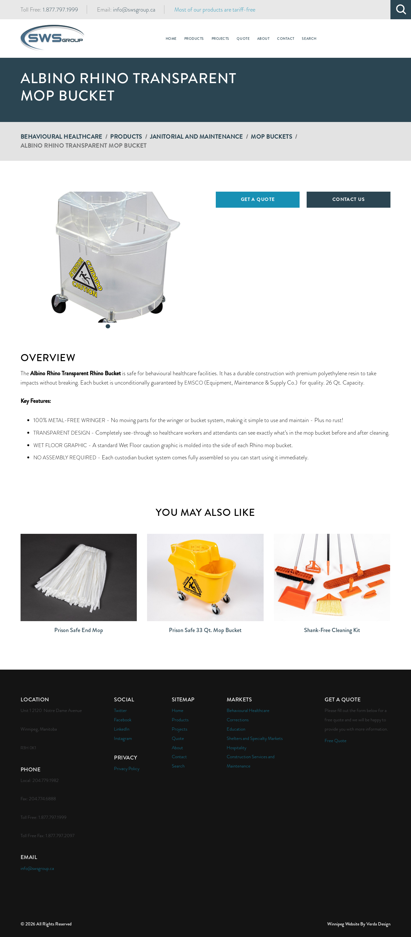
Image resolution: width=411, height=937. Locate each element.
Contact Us (348, 199)
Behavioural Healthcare (61, 137)
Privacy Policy (126, 768)
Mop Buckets (271, 137)
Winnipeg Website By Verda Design (358, 924)
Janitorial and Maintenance (196, 137)
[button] (108, 257)
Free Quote (335, 740)
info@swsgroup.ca (134, 9)
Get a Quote (258, 199)
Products (126, 137)
